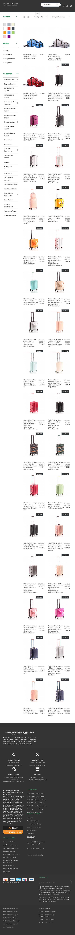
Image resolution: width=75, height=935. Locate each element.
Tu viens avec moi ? (10, 189)
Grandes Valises (9, 122)
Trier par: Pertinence (58, 17)
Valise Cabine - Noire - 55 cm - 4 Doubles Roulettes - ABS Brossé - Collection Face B (30, 545)
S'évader (7, 162)
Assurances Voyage (10, 211)
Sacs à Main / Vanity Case (8, 194)
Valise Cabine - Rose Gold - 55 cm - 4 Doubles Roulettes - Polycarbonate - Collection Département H (55, 178)
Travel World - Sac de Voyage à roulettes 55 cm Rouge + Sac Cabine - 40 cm (30, 96)
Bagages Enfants (9, 84)
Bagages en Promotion (8, 168)
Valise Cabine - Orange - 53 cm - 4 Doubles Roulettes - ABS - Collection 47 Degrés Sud (55, 343)
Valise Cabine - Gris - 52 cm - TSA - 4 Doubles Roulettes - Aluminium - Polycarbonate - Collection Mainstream (30, 588)
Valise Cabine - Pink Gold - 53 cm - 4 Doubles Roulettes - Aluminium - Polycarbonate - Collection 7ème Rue (55, 261)
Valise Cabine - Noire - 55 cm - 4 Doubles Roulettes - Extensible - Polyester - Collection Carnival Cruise (55, 97)
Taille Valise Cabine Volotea (36, 803)
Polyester (8, 63)
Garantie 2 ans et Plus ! (34, 827)
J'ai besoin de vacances (8, 179)
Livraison (30, 818)
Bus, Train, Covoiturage (8, 150)
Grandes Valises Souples (9, 134)
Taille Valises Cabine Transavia (36, 806)
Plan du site (30, 833)
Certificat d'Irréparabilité (35, 812)
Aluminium (8, 55)
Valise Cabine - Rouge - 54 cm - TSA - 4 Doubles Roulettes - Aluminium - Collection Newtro (30, 506)
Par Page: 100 (38, 17)
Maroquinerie (8, 140)
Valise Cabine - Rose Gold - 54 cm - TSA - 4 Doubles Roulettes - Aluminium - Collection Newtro (55, 546)
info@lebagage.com (37, 848)
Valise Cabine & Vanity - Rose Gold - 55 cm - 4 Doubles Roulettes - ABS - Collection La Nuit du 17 (30, 220)
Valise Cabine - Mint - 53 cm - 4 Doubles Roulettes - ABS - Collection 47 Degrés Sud (29, 383)
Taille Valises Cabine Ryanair (36, 793)
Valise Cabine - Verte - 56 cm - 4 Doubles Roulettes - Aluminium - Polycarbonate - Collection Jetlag (55, 466)
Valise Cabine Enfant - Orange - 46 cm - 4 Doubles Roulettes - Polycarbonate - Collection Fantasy (30, 260)
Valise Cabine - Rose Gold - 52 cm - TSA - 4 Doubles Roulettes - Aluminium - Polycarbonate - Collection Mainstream (55, 588)
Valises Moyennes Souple (47, 914)
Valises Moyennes (44, 908)
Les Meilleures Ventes (8, 157)
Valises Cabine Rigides (9, 90)
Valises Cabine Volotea (10, 924)
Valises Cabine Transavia (11, 921)
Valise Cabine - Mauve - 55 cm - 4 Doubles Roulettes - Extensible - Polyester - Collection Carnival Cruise (30, 137)
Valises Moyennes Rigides (10, 110)
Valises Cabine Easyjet (10, 914)
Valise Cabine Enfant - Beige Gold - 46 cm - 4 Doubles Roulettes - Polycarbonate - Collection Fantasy (55, 302)
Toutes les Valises (10, 215)
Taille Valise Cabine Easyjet (35, 796)
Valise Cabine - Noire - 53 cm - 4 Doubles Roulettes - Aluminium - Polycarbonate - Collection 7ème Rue (30, 177)
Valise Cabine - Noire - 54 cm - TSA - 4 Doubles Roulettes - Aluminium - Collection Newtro (55, 137)
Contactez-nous (32, 830)
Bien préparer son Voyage (35, 809)
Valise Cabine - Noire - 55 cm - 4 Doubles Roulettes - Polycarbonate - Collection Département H (55, 425)
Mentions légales (8, 842)
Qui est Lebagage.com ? (11, 848)
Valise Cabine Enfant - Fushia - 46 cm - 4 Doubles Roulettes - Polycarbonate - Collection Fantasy (55, 629)
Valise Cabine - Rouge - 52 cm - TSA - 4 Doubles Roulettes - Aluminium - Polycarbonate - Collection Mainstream (30, 425)
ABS (6, 51)
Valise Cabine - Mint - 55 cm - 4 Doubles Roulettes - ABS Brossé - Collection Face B (30, 301)
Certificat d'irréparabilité (8, 205)
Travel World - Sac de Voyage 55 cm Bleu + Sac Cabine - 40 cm (29, 56)
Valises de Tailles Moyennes (9, 103)
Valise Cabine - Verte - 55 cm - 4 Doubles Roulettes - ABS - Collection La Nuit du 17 (56, 505)
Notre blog (6, 871)
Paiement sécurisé (33, 821)
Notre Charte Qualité (9, 857)
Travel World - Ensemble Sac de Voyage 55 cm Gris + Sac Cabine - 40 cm (55, 57)
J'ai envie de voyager (10, 184)
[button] (16, 16)
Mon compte (31, 836)
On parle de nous (8, 865)
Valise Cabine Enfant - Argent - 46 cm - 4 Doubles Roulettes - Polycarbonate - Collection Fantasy (30, 343)
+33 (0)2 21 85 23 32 (37, 842)
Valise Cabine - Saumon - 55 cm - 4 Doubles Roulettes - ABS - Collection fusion (30, 711)
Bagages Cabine (9, 79)
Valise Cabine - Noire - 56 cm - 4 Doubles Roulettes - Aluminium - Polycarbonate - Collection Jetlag (30, 466)
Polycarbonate (10, 59)
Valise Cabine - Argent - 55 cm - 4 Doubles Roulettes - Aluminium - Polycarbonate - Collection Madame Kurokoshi (55, 671)
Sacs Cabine (8, 200)
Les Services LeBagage (34, 824)
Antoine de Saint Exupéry (35, 855)
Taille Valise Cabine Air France (36, 800)
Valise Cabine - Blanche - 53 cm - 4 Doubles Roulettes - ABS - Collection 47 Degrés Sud (54, 383)
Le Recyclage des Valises (11, 854)
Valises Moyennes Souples (10, 116)
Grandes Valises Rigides (9, 128)
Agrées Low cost (8, 927)
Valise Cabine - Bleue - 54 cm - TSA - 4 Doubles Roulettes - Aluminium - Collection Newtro (30, 670)
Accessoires (8, 144)
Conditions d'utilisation (10, 845)
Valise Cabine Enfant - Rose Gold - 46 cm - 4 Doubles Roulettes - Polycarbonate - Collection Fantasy (30, 629)
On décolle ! (8, 173)
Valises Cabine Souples (9, 96)
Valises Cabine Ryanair (10, 918)
